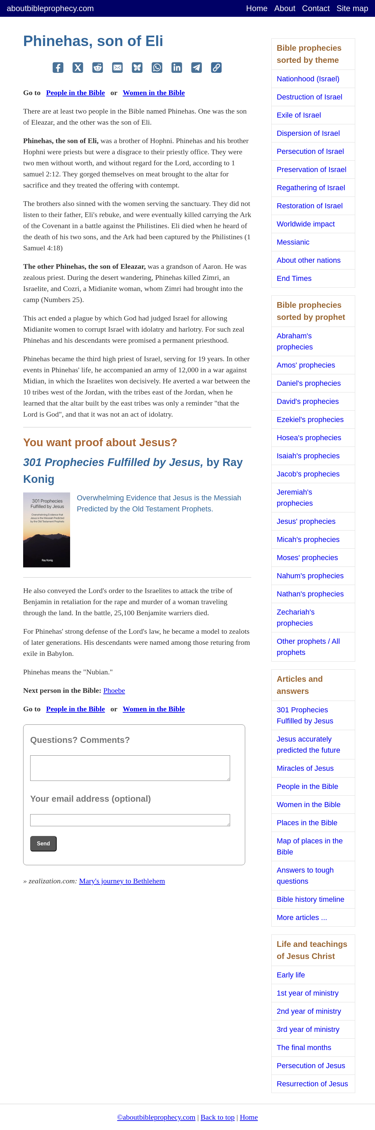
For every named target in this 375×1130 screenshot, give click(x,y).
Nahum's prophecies (310, 576)
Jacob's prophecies (308, 474)
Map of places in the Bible (310, 846)
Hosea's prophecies (309, 437)
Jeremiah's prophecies (295, 497)
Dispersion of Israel (308, 133)
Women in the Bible (154, 92)
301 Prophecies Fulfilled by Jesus (305, 715)
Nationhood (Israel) (308, 79)
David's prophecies (308, 401)
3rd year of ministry (308, 1029)
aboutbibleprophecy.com (50, 8)
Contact (316, 8)
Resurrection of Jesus (312, 1084)
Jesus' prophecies (306, 521)
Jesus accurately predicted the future (308, 744)
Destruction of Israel (309, 97)
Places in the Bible (307, 823)
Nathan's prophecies (310, 594)
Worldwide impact (306, 224)
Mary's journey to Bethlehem (122, 881)
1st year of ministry (308, 993)
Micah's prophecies (308, 539)
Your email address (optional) (90, 798)
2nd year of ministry (309, 1011)
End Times (294, 278)
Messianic (293, 242)
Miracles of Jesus (305, 768)
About (285, 8)
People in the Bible (75, 92)
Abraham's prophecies (295, 341)
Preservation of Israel (311, 169)
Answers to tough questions (305, 875)
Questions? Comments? (80, 740)
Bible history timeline (310, 899)
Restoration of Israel (310, 206)
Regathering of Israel (311, 187)
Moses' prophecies (307, 557)
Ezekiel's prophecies (310, 419)
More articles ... (302, 917)
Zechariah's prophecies (296, 617)
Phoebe (114, 690)
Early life (291, 975)
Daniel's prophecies (309, 383)
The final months (304, 1047)
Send (43, 843)
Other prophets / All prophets (308, 647)
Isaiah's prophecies (308, 456)
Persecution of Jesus (311, 1065)
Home (257, 8)
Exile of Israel (299, 115)
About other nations (309, 260)
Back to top (217, 1117)
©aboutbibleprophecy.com (156, 1117)
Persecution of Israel (310, 151)
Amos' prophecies (306, 365)
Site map (352, 8)
